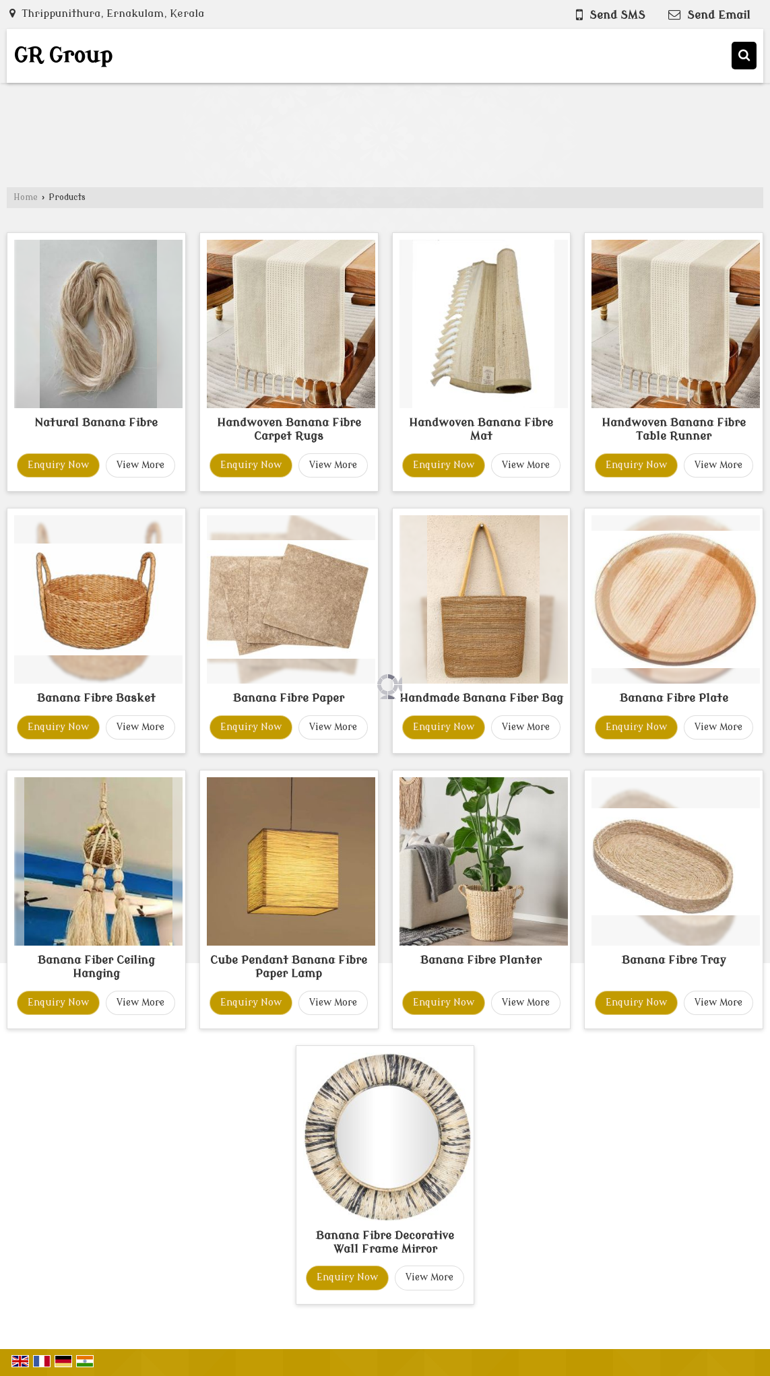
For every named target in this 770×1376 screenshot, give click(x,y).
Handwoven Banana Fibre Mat (481, 429)
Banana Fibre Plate (674, 698)
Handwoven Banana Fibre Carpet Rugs (289, 429)
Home (25, 197)
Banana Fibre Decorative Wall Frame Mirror (385, 1242)
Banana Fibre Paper (288, 698)
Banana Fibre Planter (481, 960)
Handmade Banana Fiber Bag (481, 698)
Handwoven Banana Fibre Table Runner (674, 429)
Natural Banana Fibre (96, 422)
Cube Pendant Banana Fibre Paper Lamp (288, 967)
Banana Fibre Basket (96, 698)
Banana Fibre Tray (674, 960)
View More (140, 465)
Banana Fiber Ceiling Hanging (96, 967)
